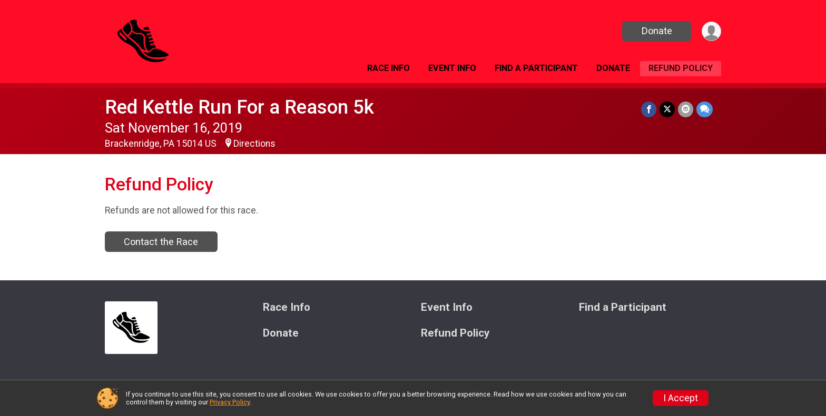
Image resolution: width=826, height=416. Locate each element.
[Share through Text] (704, 109)
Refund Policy (680, 68)
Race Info (388, 68)
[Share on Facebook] (648, 109)
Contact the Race (161, 241)
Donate (657, 30)
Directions (254, 143)
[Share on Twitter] (667, 109)
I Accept (680, 398)
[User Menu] (711, 31)
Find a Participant (536, 68)
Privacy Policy (230, 402)
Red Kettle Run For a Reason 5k (239, 107)
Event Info (452, 68)
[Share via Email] (685, 109)
